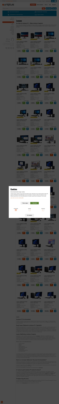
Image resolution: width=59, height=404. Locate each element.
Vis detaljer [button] (29, 215)
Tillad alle (34, 203)
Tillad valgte (25, 203)
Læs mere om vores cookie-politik (16, 197)
